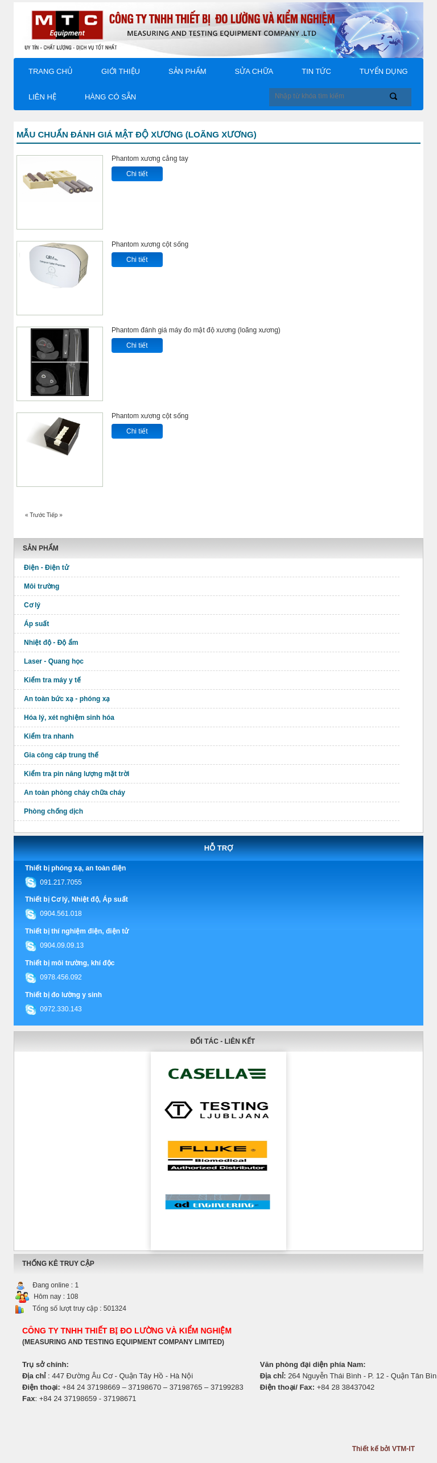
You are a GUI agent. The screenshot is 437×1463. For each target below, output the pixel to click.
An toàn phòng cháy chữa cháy (74, 793)
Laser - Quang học (54, 661)
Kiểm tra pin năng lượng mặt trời (76, 774)
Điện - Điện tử (46, 568)
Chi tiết (137, 174)
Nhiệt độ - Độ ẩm (51, 643)
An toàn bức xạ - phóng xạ (67, 699)
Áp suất (36, 624)
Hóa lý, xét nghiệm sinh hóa (69, 718)
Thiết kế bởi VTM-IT (383, 1449)
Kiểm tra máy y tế (52, 680)
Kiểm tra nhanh (49, 736)
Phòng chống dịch (53, 811)
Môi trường (41, 586)
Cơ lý (32, 605)
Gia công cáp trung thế (61, 755)
